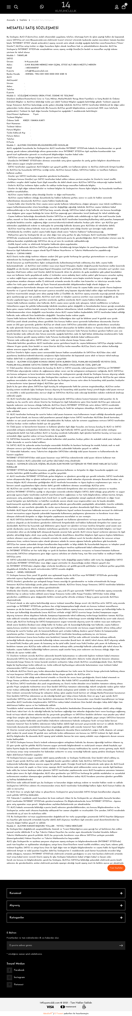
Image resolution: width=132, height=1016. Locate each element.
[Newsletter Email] (66, 945)
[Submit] (121, 945)
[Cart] (123, 7)
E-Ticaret (58, 1014)
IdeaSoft (47, 1013)
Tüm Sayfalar (116, 868)
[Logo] (66, 7)
